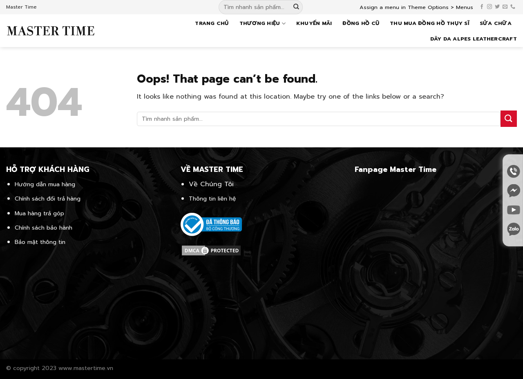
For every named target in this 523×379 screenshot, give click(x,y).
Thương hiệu (262, 23)
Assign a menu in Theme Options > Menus (416, 7)
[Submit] (296, 7)
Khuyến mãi (314, 23)
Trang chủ (211, 23)
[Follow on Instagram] (489, 7)
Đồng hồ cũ (360, 23)
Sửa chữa (496, 23)
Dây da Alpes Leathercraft (473, 39)
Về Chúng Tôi (211, 184)
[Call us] (512, 7)
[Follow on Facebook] (481, 7)
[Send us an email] (505, 7)
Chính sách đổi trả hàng (47, 198)
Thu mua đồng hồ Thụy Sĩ (429, 23)
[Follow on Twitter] (497, 7)
